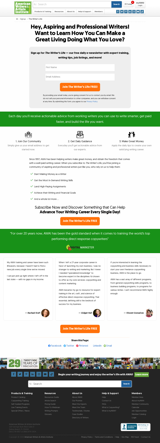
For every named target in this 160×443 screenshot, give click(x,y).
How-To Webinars (52, 407)
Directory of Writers (80, 417)
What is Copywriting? (111, 407)
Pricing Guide (50, 404)
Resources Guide (52, 397)
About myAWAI (138, 400)
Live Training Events (19, 407)
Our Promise (77, 400)
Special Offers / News (20, 411)
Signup (23, 19)
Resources (59, 11)
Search (116, 4)
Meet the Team (78, 407)
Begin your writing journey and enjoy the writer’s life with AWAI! (103, 374)
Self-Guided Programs (20, 404)
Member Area (137, 397)
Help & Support (84, 11)
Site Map (125, 437)
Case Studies (77, 414)
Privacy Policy (92, 101)
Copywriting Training (20, 400)
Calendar (135, 407)
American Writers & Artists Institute (38, 437)
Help (104, 397)
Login (134, 417)
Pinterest (83, 345)
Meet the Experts (79, 404)
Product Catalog (18, 397)
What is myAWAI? (109, 411)
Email (109, 345)
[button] (128, 4)
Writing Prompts (51, 411)
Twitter (70, 345)
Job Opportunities (139, 411)
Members (99, 11)
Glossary (48, 414)
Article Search (50, 400)
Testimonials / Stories (81, 411)
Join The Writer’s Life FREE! (79, 87)
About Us (71, 11)
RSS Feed (135, 437)
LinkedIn (97, 345)
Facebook (56, 345)
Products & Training (43, 11)
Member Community (140, 404)
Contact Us (106, 400)
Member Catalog (139, 414)
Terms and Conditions (104, 437)
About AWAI (77, 397)
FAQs (104, 404)
